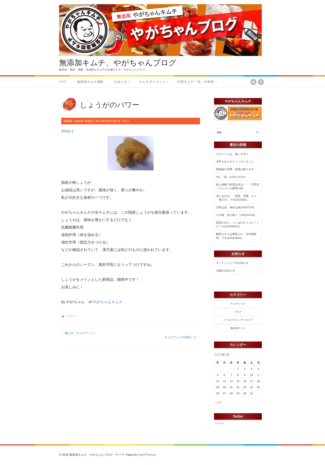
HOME (63, 82)
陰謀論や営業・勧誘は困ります (235, 169)
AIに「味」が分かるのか (231, 176)
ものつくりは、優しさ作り (232, 154)
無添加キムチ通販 (90, 82)
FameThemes (147, 454)
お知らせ (120, 82)
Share (66, 131)
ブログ (125, 121)
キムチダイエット (152, 82)
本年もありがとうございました (235, 161)
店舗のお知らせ (225, 270)
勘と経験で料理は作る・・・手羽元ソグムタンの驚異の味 (237, 186)
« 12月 (218, 402)
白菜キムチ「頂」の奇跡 (195, 82)
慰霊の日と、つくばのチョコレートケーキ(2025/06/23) (237, 224)
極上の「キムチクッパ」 (79, 333)
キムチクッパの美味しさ (182, 337)
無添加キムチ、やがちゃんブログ (117, 62)
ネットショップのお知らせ (232, 262)
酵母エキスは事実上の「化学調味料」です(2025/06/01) (236, 236)
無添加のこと (237, 328)
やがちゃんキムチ (107, 302)
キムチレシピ (237, 303)
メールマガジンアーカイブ (238, 319)
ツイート (219, 423)
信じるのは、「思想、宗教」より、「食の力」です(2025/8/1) (237, 197)
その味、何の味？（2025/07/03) (235, 215)
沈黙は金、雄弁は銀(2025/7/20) (235, 207)
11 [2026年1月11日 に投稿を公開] (258, 375)
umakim (79, 121)
